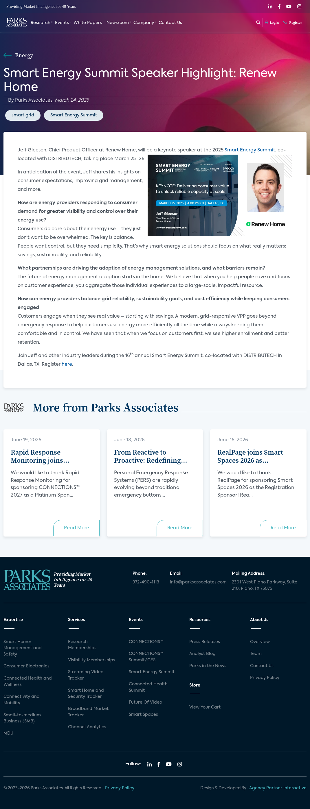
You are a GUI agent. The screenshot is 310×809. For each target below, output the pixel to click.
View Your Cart (205, 707)
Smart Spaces (143, 715)
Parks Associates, (34, 100)
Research (40, 23)
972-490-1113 (146, 582)
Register (292, 22)
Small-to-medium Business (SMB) (22, 718)
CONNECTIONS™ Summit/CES (146, 657)
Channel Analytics (87, 727)
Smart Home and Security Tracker (86, 694)
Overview (260, 642)
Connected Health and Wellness (27, 681)
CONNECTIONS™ (146, 642)
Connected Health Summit (148, 687)
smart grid (23, 115)
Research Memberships (82, 645)
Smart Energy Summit (73, 115)
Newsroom (118, 23)
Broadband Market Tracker (88, 712)
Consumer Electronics (26, 666)
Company (143, 23)
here (67, 364)
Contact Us (170, 23)
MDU (8, 733)
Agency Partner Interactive (278, 788)
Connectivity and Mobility (21, 700)
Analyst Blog (202, 654)
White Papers (88, 23)
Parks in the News (207, 666)
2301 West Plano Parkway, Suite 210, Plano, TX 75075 (264, 585)
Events (62, 23)
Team (256, 654)
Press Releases (204, 642)
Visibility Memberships (91, 660)
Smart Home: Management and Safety (22, 648)
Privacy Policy (264, 678)
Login (272, 22)
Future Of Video (145, 702)
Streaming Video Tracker (85, 675)
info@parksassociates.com (197, 582)
